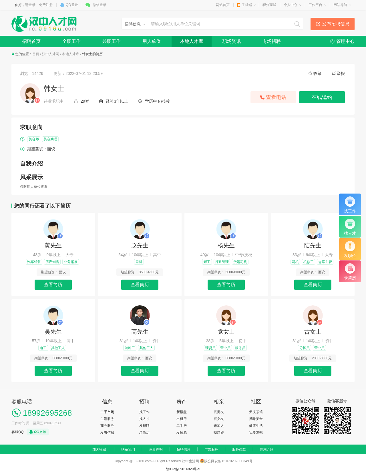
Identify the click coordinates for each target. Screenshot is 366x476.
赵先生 (139, 245)
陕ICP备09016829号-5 (183, 469)
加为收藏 (99, 449)
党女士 (226, 331)
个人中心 (290, 5)
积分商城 (269, 5)
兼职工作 (111, 41)
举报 (341, 73)
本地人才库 (191, 41)
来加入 (219, 426)
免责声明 (156, 449)
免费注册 (46, 5)
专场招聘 (271, 41)
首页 (35, 54)
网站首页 (223, 5)
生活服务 (107, 419)
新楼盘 (181, 412)
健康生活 (256, 426)
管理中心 (345, 41)
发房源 (181, 433)
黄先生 (53, 245)
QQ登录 (72, 5)
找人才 (144, 419)
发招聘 (144, 426)
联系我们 (128, 449)
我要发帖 (256, 433)
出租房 (181, 419)
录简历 (144, 433)
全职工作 (71, 41)
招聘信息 (183, 449)
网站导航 (340, 5)
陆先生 (312, 245)
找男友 (219, 412)
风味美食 (256, 419)
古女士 (312, 331)
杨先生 (226, 245)
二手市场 (107, 412)
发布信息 (107, 433)
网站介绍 (267, 449)
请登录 (30, 5)
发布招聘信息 (335, 23)
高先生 (139, 331)
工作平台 (315, 5)
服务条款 (239, 449)
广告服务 (211, 449)
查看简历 (53, 284)
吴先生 (53, 331)
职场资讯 (231, 41)
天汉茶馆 (256, 412)
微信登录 (99, 5)
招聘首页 (31, 41)
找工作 (144, 412)
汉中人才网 (50, 54)
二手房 (181, 426)
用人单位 (151, 41)
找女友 (219, 419)
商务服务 (107, 426)
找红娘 (219, 433)
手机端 (247, 5)
